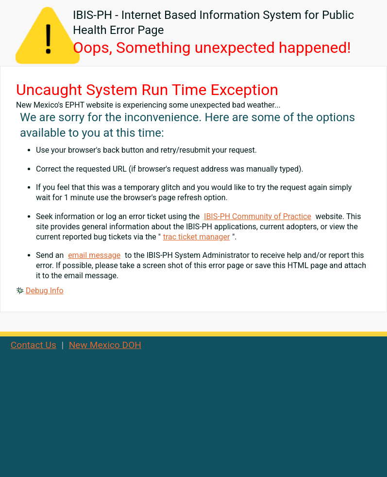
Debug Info (45, 290)
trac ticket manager (196, 236)
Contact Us (33, 344)
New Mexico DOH (105, 344)
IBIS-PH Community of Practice (257, 216)
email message (94, 255)
